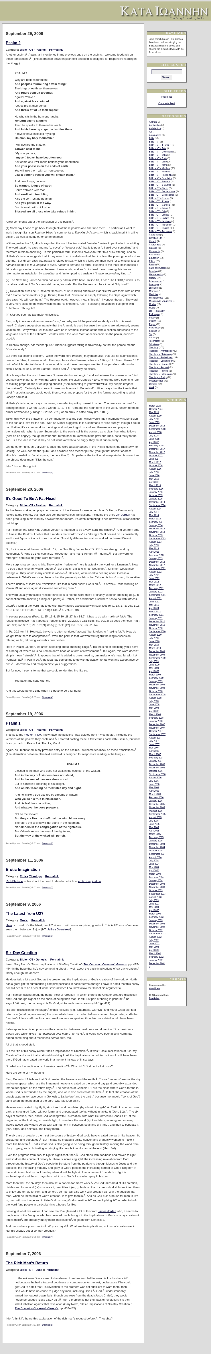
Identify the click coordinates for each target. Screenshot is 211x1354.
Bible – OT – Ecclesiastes (161, 195)
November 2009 (157, 655)
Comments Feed (166, 103)
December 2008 (157, 684)
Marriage (153, 291)
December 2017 (157, 449)
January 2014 (156, 525)
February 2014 (156, 522)
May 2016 (154, 479)
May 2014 (154, 515)
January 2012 (156, 591)
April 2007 (154, 751)
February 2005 (156, 837)
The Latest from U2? (24, 913)
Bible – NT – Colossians (161, 151)
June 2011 (154, 601)
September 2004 (157, 854)
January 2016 (156, 492)
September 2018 (157, 429)
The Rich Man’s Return (27, 1263)
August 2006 (155, 777)
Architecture (155, 128)
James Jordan (107, 1211)
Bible (151, 138)
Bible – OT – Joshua (159, 215)
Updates (153, 384)
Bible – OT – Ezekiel (159, 201)
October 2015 (156, 495)
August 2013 (155, 542)
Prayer (152, 324)
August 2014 (155, 508)
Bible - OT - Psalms (33, 49)
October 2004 (156, 850)
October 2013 (156, 535)
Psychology (154, 327)
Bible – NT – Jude (158, 158)
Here (9, 925)
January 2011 (156, 618)
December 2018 (157, 425)
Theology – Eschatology (161, 361)
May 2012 (154, 582)
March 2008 (155, 714)
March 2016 (155, 485)
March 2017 (155, 462)
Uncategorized (156, 381)
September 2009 (157, 658)
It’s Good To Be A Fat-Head (30, 498)
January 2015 (156, 499)
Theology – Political (158, 371)
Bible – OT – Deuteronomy (162, 191)
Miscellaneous (156, 298)
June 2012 (154, 578)
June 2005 (154, 824)
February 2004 (156, 877)
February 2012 (156, 588)
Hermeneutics (156, 274)
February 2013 (156, 555)
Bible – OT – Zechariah (160, 231)
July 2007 (154, 741)
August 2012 (155, 572)
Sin (150, 334)
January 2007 (156, 761)
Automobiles (155, 135)
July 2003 (154, 900)
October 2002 (156, 930)
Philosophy (154, 314)
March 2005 (155, 834)
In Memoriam (155, 281)
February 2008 (156, 718)
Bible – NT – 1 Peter (159, 145)
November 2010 (157, 625)
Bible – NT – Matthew (159, 168)
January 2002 (156, 960)
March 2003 (155, 913)
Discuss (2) (47, 887)
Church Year (155, 244)
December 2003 (157, 884)
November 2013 (157, 532)
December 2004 (157, 844)
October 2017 (156, 455)
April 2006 (154, 791)
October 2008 (156, 691)
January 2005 (156, 840)
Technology (154, 341)
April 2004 (154, 870)
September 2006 (157, 774)
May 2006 (154, 787)
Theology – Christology (160, 354)
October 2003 (156, 890)
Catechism (154, 234)
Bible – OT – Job (157, 211)
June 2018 (154, 439)
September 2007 (157, 734)
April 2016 (154, 482)
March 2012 (155, 585)
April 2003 (154, 910)
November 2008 (157, 688)
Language (154, 284)
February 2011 (156, 615)
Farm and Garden (158, 268)
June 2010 (154, 641)
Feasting (153, 271)
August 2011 (155, 598)
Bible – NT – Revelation (160, 178)
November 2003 (157, 887)
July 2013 (154, 545)
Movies (152, 304)
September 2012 (157, 568)
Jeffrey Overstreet (58, 929)
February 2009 (156, 678)
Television (154, 344)
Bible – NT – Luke (158, 161)
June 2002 (154, 943)
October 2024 (156, 409)
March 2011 (155, 611)
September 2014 (157, 505)
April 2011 (154, 608)
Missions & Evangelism (160, 301)
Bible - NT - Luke (31, 1269)
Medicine (153, 294)
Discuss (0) (47, 472)
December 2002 (157, 923)
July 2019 (154, 419)
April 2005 (154, 830)
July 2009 (154, 661)
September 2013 (157, 538)
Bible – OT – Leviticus (160, 221)
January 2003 (156, 920)
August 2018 (155, 432)
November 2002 (157, 927)
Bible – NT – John (158, 155)
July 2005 (154, 821)
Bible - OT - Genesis (33, 959)
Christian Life (155, 238)
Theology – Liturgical (159, 364)
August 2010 (155, 635)
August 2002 (155, 937)
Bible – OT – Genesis (159, 205)
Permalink (56, 49)
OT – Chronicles (157, 311)
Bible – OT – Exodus (159, 198)
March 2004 (155, 874)
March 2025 (155, 406)
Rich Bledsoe (14, 881)
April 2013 (154, 552)
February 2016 (156, 489)
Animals (153, 122)
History (152, 278)
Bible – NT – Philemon (160, 171)
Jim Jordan (123, 514)
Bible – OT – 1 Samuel (160, 185)
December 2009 (157, 651)
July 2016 (154, 472)
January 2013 (156, 558)
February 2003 (156, 917)
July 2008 (154, 701)
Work (151, 387)
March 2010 (155, 648)
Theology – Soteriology (160, 374)
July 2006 (154, 781)
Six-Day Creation (21, 953)
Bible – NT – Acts (157, 148)
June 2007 (154, 744)
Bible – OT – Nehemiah (160, 225)
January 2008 (156, 721)
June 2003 (154, 904)
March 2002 (155, 953)
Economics (154, 254)
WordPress (154, 988)
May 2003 (154, 907)
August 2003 (155, 897)
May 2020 (154, 412)
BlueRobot (154, 998)
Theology (35, 876)
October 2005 (156, 811)
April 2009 (154, 671)
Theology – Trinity (158, 377)
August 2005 (155, 817)
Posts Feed (166, 97)
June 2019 (154, 422)
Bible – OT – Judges (159, 218)
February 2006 (156, 797)
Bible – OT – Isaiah (158, 208)
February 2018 (156, 445)
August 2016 (155, 469)
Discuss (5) (47, 1325)
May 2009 (154, 668)
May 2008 (154, 708)
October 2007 (156, 731)
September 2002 (157, 933)
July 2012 (154, 575)
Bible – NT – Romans (159, 181)
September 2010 (157, 631)
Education (154, 258)
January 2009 (156, 681)
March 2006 (155, 794)
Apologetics (155, 125)
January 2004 (156, 880)
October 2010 (156, 628)
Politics (152, 321)
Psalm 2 (13, 43)
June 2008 (154, 704)
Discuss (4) (47, 697)
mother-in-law (32, 734)
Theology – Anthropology (161, 351)
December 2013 (157, 528)
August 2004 (155, 857)
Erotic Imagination (23, 869)
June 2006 (154, 784)
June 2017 (154, 459)
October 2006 (156, 771)
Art (150, 132)
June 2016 (154, 475)
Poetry (152, 317)
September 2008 (157, 694)
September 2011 (157, 595)
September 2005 (157, 814)
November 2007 (157, 728)
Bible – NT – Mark (158, 165)
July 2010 (154, 638)
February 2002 (156, 957)
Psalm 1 (13, 723)
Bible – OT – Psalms (159, 228)
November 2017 (157, 452)
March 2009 (155, 674)
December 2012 (157, 562)
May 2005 (154, 827)
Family (152, 264)
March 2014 (155, 518)
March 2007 (155, 754)
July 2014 (154, 512)
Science (153, 331)
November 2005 (157, 807)
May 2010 (154, 645)
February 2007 (156, 757)
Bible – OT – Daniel (158, 188)
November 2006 (157, 767)
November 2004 (157, 847)
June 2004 (154, 864)
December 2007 (157, 724)
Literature (153, 288)
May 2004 (154, 867)
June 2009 (154, 664)
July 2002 (154, 940)
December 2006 (157, 764)
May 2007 (154, 747)
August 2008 (155, 698)
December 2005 (157, 804)
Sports (152, 337)
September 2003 (157, 894)
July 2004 (154, 860)
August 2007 (155, 738)
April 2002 (154, 950)
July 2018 (154, 435)
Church (152, 241)
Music (24, 920)
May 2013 (154, 548)
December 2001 (157, 963)
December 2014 (157, 502)
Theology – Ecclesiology (161, 357)
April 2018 (154, 442)
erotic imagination (89, 881)
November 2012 (157, 565)
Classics (153, 248)
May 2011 (154, 605)
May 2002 (154, 947)
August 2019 (155, 416)
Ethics (24, 876)
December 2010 (157, 621)
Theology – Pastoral (159, 367)
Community (154, 251)
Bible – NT (154, 142)
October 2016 (156, 465)
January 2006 (156, 801)
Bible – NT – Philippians (161, 175)
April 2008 (154, 711)
